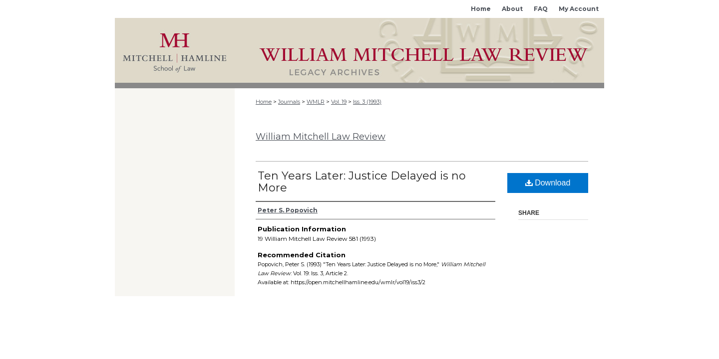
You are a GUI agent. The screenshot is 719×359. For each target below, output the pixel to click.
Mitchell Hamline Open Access (419, 50)
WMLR (316, 101)
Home (264, 101)
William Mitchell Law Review (320, 136)
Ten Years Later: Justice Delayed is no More (362, 181)
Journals (289, 101)
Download (548, 183)
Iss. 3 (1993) (367, 101)
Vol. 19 (339, 101)
